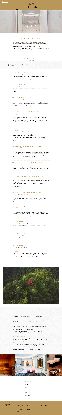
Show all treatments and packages (49, 63)
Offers (36, 9)
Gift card (42, 9)
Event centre (29, 9)
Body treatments (12, 66)
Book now (4, 1)
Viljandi (47, 9)
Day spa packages (12, 63)
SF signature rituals (13, 62)
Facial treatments (12, 65)
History (53, 9)
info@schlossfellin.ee (20, 412)
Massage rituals (26, 63)
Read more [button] (31, 79)
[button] (31, 60)
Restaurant (22, 9)
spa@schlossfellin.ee (17, 317)
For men (38, 62)
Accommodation (10, 9)
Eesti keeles (54, 0)
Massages (25, 62)
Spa (17, 9)
